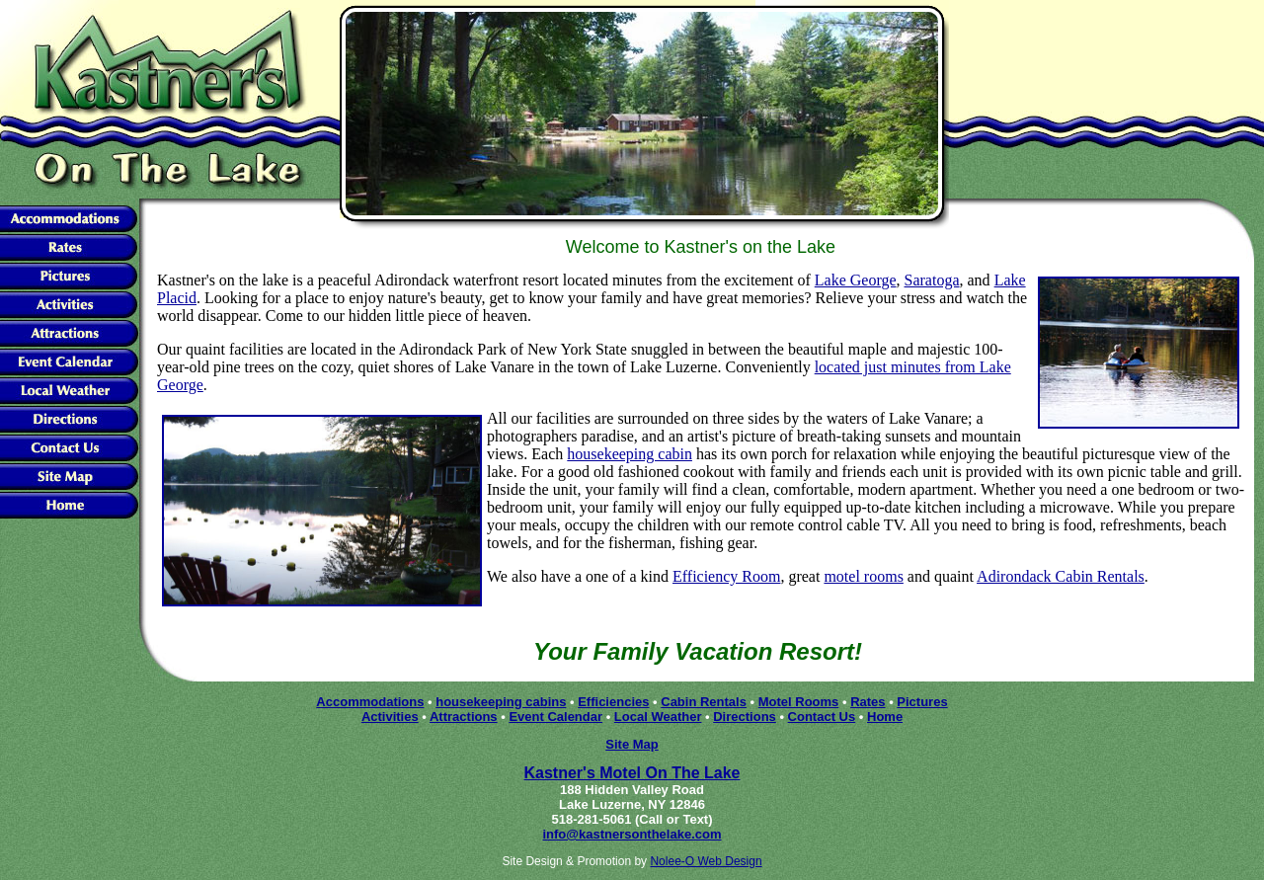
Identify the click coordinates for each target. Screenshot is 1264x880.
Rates (867, 701)
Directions (744, 716)
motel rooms (863, 576)
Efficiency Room (726, 576)
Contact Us (822, 716)
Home (885, 716)
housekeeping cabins (500, 701)
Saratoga (932, 280)
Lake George (856, 280)
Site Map (631, 744)
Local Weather (658, 716)
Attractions (464, 716)
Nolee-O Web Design (705, 861)
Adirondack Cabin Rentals (1061, 576)
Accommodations (370, 701)
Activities (390, 716)
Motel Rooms (798, 701)
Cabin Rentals (704, 701)
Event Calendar (555, 716)
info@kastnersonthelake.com (631, 834)
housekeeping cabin (629, 453)
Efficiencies (613, 701)
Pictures (922, 701)
